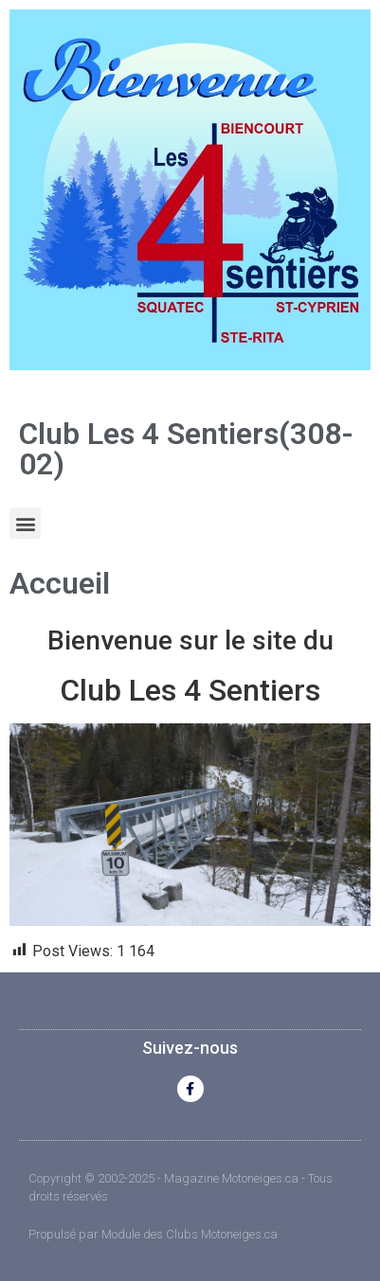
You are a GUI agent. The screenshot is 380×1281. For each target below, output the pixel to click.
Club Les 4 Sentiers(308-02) (186, 449)
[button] (25, 523)
